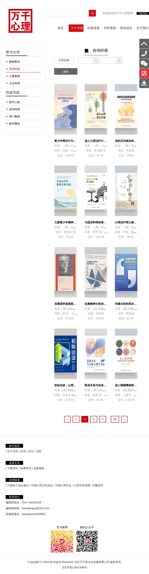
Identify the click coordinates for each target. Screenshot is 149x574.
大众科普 (14, 83)
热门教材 (14, 116)
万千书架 (76, 28)
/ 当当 (29, 451)
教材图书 (14, 61)
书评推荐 (109, 28)
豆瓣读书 (97, 485)
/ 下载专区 (12, 468)
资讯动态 (125, 28)
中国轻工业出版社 (18, 485)
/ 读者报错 (38, 468)
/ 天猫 (37, 451)
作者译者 (92, 28)
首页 (60, 28)
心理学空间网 (82, 485)
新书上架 (14, 102)
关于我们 (142, 28)
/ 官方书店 (12, 451)
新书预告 (14, 123)
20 (115, 419)
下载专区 (142, 13)
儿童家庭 (14, 76)
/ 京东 (22, 451)
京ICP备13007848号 (74, 567)
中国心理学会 (63, 485)
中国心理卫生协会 (42, 485)
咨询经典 (14, 68)
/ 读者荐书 (25, 468)
